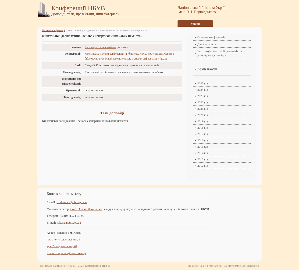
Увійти (195, 24)
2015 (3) (202, 146)
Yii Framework (212, 265)
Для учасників (206, 44)
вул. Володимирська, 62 (62, 246)
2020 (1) (202, 115)
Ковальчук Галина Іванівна (100, 47)
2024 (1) (202, 89)
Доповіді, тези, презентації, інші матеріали (85, 14)
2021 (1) (202, 108)
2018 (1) (202, 127)
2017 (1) (202, 134)
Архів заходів (207, 69)
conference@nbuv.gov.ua (72, 202)
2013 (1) (202, 159)
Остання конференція (211, 37)
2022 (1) (202, 102)
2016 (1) (202, 140)
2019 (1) (202, 121)
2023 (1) (202, 96)
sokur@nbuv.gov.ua (69, 222)
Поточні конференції (53, 30)
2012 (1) (202, 165)
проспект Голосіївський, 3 (63, 239)
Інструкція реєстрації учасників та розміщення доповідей (219, 53)
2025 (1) (202, 83)
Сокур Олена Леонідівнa (86, 209)
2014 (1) (202, 153)
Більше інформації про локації (66, 253)
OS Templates (250, 265)
